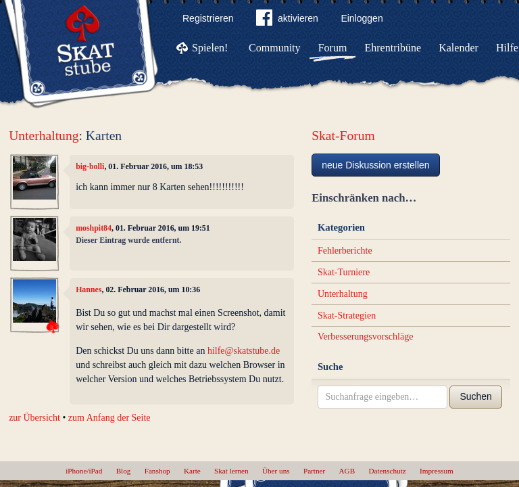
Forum (332, 47)
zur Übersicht (34, 418)
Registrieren (207, 18)
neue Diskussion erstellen (376, 165)
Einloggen (361, 18)
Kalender (458, 47)
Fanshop (157, 471)
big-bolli (90, 166)
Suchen (475, 396)
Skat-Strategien (347, 315)
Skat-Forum (343, 136)
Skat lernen (231, 471)
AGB (347, 471)
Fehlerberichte (345, 251)
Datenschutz (386, 471)
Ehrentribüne (393, 47)
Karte (192, 471)
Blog (123, 471)
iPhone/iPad (84, 471)
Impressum (436, 471)
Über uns (276, 471)
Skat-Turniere (344, 272)
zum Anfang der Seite (109, 418)
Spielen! (210, 47)
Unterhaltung (43, 136)
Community (274, 47)
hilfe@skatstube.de (243, 351)
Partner (314, 471)
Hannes (88, 289)
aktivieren (287, 20)
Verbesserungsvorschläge (366, 336)
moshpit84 (94, 228)
